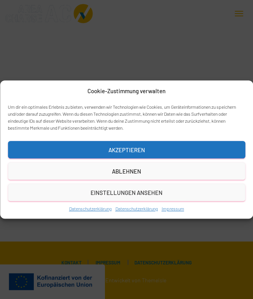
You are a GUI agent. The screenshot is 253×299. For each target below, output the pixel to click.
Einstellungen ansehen (126, 192)
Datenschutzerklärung (90, 208)
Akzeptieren (126, 149)
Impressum (173, 208)
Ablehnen (126, 171)
